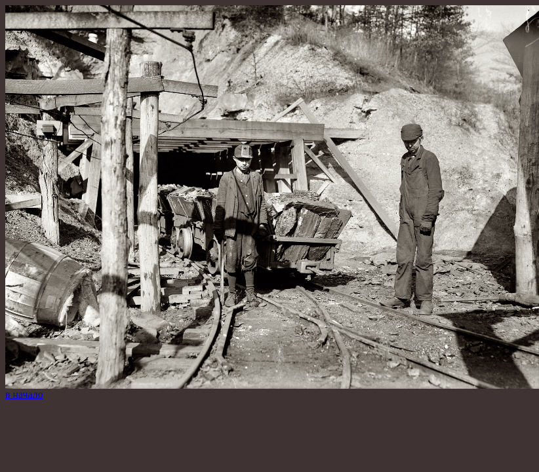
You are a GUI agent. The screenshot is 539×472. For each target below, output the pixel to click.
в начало (24, 394)
